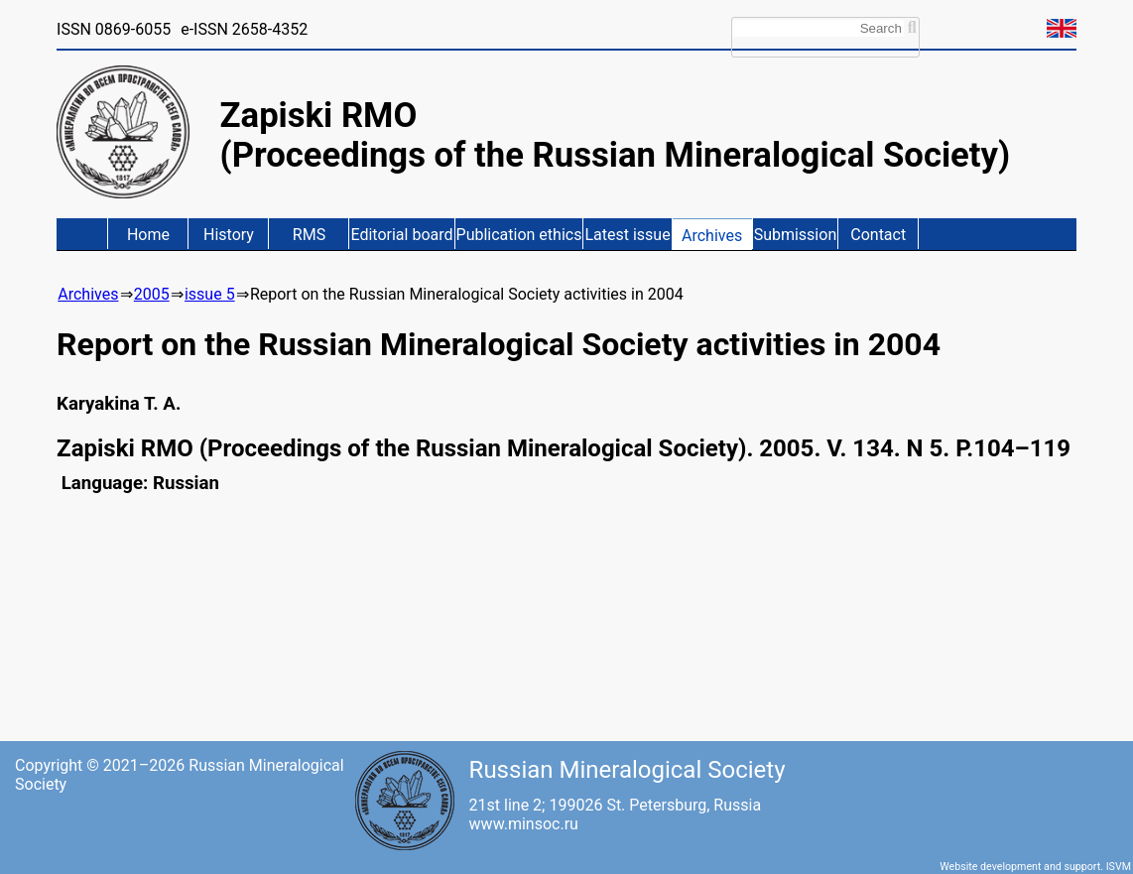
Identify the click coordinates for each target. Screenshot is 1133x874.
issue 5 (210, 294)
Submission (795, 234)
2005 (152, 294)
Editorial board (401, 234)
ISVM (1118, 866)
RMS (309, 234)
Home (148, 234)
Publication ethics (519, 234)
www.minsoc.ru (523, 823)
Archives (712, 235)
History (228, 234)
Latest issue (627, 234)
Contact (878, 234)
